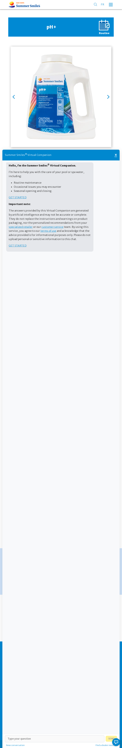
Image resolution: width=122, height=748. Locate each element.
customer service (52, 226)
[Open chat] (116, 742)
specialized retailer (21, 226)
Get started (18, 197)
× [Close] (116, 155)
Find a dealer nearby (106, 745)
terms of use (48, 230)
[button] (14, 97)
